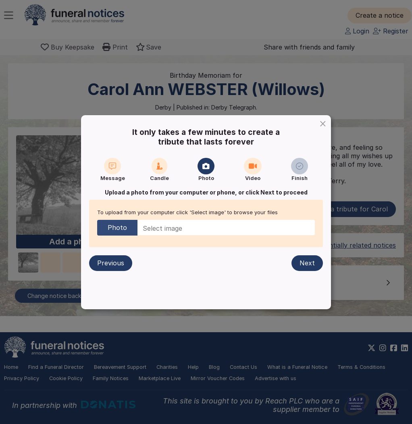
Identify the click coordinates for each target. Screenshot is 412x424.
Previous (110, 263)
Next (307, 263)
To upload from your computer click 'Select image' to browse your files (187, 212)
